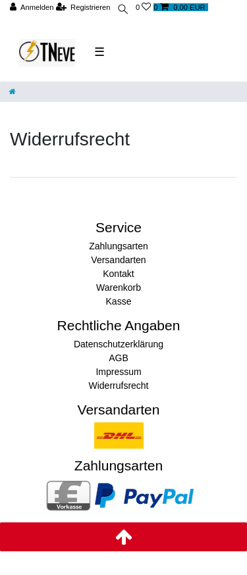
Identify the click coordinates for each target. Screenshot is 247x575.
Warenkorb (118, 287)
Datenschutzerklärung (118, 344)
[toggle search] (123, 11)
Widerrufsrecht (118, 385)
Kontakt (118, 273)
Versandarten (118, 260)
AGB (118, 358)
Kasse (119, 301)
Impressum (118, 371)
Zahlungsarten (118, 246)
